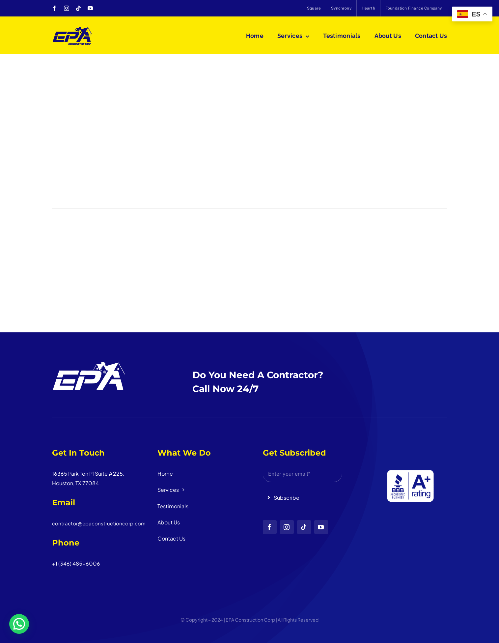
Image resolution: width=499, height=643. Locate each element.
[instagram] (66, 8)
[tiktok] (78, 8)
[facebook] (54, 8)
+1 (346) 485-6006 (76, 563)
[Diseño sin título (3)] (407, 446)
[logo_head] (72, 29)
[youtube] (90, 8)
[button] (19, 624)
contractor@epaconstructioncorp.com (99, 523)
